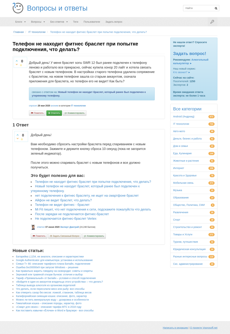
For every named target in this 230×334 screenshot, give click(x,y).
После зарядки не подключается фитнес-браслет (72, 214)
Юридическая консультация (189, 249)
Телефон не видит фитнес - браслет (62, 205)
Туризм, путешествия (185, 241)
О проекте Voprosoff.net (203, 327)
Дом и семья (180, 146)
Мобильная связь (183, 182)
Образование (181, 197)
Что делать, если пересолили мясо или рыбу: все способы (50, 288)
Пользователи (92, 21)
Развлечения (180, 212)
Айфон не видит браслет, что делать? (63, 200)
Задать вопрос (114, 21)
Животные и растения (186, 160)
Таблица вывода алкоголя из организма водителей (45, 285)
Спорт (176, 219)
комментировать (76, 113)
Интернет (178, 168)
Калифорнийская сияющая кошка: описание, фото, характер (51, 296)
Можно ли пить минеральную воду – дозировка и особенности (52, 299)
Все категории (187, 108)
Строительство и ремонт (187, 227)
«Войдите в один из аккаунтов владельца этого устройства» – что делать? (59, 281)
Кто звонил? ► (182, 72)
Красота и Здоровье (185, 175)
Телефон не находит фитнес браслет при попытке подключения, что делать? (93, 182)
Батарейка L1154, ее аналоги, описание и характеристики (50, 256)
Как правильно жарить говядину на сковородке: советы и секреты (54, 270)
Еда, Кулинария (182, 153)
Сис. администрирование (188, 263)
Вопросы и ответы (57, 8)
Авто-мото (179, 131)
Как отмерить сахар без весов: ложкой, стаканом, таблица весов (53, 292)
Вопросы (36, 21)
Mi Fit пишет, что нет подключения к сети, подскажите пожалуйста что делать (93, 209)
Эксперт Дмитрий (69, 227)
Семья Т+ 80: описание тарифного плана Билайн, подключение (53, 263)
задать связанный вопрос (66, 236)
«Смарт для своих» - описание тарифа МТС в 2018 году (48, 306)
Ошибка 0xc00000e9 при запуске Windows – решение (47, 267)
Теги (75, 21)
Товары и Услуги (182, 234)
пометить (39, 113)
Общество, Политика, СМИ (189, 204)
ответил (41, 227)
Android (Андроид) (183, 116)
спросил (33, 105)
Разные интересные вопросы (190, 256)
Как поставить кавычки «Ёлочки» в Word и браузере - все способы (55, 310)
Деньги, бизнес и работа (187, 138)
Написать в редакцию (175, 327)
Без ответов (57, 21)
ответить (55, 113)
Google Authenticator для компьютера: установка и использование (54, 260)
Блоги (18, 21)
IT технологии (78, 105)
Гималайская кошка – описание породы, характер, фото (49, 303)
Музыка (177, 190)
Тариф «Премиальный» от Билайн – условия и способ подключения (56, 278)
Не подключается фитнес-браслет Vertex (65, 218)
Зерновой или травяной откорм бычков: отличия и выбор (49, 274)
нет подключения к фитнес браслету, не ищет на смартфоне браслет (87, 195)
